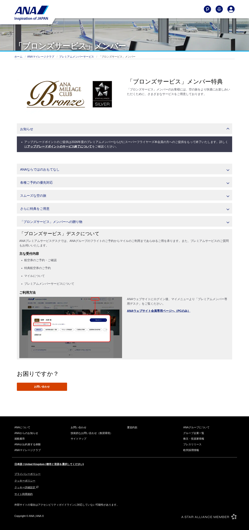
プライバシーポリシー (27, 474)
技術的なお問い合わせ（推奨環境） (92, 433)
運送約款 (132, 427)
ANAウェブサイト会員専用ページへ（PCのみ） (158, 311)
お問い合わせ (42, 386)
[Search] (207, 9)
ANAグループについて (196, 427)
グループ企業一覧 (193, 433)
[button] (124, 128)
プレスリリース (192, 444)
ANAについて (22, 427)
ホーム (18, 56)
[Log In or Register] (231, 9)
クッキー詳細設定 (26, 487)
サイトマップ (78, 438)
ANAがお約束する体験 (27, 444)
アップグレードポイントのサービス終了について (59, 146)
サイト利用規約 (23, 494)
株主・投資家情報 (193, 438)
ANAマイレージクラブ (41, 56)
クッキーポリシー (24, 480)
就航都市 (19, 438)
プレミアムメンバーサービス (77, 56)
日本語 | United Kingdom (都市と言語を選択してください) (49, 464)
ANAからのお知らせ (26, 433)
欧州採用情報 (191, 450)
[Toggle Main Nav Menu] (219, 9)
